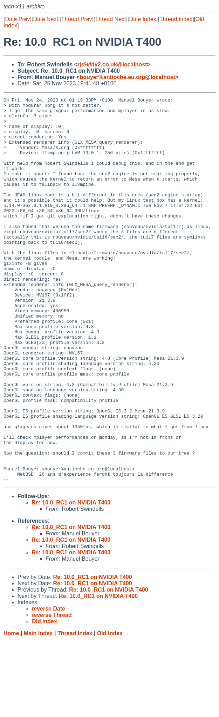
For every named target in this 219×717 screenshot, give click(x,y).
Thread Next (110, 19)
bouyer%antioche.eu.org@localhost (127, 77)
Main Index (38, 710)
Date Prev (17, 19)
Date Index (142, 19)
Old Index (110, 710)
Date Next (45, 19)
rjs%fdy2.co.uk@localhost (112, 64)
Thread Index (175, 19)
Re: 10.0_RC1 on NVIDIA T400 (71, 579)
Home (11, 710)
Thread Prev (76, 19)
